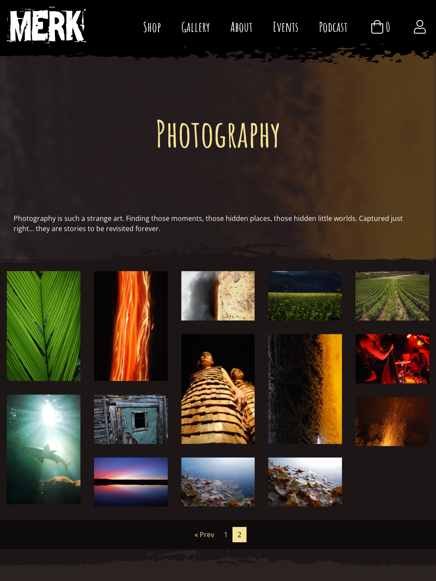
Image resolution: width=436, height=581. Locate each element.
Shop (152, 26)
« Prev (204, 534)
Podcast (333, 26)
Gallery (195, 26)
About (241, 26)
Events (285, 26)
